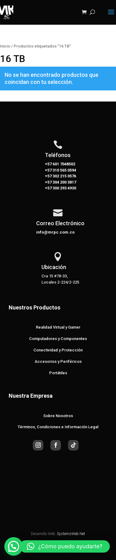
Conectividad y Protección (58, 350)
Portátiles (58, 373)
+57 (48, 170)
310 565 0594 (64, 170)
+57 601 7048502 (60, 164)
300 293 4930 (64, 188)
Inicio (5, 46)
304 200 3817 (64, 182)
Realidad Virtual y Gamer (58, 327)
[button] (13, 546)
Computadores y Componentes (58, 338)
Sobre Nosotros (58, 415)
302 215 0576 (64, 176)
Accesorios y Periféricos (58, 361)
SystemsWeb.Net (71, 534)
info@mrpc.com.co (55, 232)
